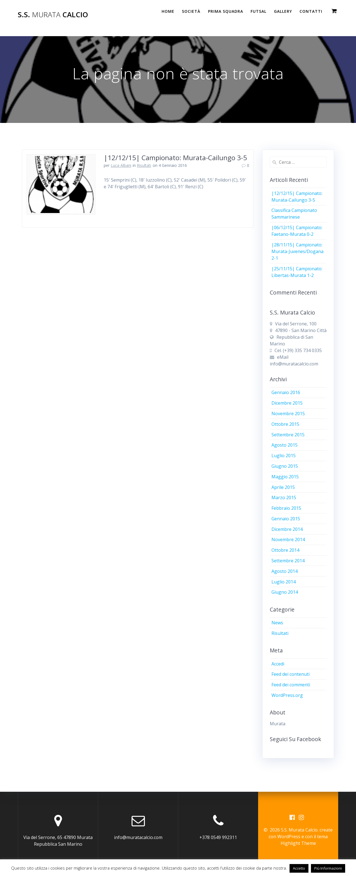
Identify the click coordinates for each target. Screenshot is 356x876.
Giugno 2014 (284, 592)
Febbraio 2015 (286, 508)
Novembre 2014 (288, 539)
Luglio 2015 (283, 455)
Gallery (283, 11)
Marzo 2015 (283, 497)
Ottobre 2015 (285, 424)
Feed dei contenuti (290, 674)
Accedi (277, 664)
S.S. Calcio (53, 14)
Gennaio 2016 (285, 392)
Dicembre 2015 (287, 403)
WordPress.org (287, 695)
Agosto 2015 (284, 445)
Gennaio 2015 (285, 519)
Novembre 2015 (288, 413)
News (277, 623)
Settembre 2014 (288, 561)
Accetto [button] (299, 868)
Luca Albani (121, 165)
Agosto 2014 (284, 571)
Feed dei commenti (290, 685)
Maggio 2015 (285, 477)
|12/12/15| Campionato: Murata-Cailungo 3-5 (175, 157)
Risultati (144, 165)
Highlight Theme (298, 843)
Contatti (311, 11)
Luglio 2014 (283, 582)
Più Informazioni (328, 868)
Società (191, 11)
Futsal (258, 11)
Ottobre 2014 (285, 550)
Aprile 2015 (283, 487)
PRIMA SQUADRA (225, 11)
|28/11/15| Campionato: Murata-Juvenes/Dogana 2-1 (297, 251)
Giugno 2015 (284, 466)
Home (168, 11)
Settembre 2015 (288, 435)
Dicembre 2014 (287, 529)
